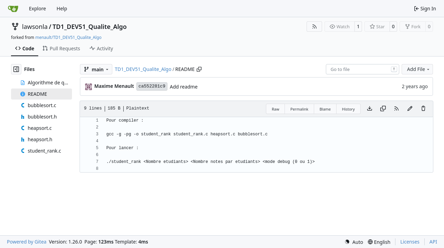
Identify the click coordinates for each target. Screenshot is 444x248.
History (348, 109)
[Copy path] (199, 69)
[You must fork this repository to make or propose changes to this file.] (409, 109)
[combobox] (362, 69)
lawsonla (35, 26)
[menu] (353, 242)
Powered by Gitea (27, 241)
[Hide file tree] (16, 69)
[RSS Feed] (314, 26)
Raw (275, 109)
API (433, 241)
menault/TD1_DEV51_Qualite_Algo (68, 37)
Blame (325, 109)
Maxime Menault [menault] (114, 86)
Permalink (299, 109)
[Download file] (369, 109)
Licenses (410, 241)
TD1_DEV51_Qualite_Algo (89, 26)
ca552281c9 (151, 86)
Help (61, 8)
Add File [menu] (419, 69)
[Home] (13, 8)
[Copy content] (383, 109)
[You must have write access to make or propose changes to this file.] (423, 109)
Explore (37, 8)
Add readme (184, 86)
